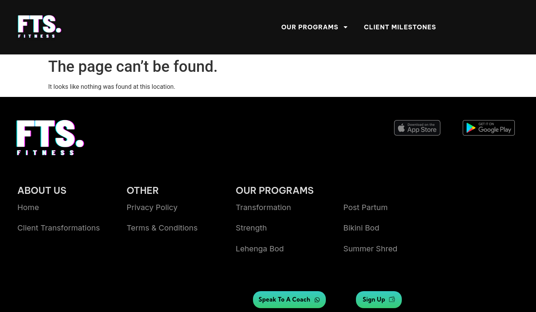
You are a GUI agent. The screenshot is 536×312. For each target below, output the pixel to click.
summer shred (370, 248)
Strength (251, 227)
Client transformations (58, 227)
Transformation (263, 207)
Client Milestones (400, 27)
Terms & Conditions (161, 227)
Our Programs (314, 27)
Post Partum (365, 207)
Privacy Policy (151, 207)
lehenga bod (260, 248)
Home (28, 207)
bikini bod (361, 227)
